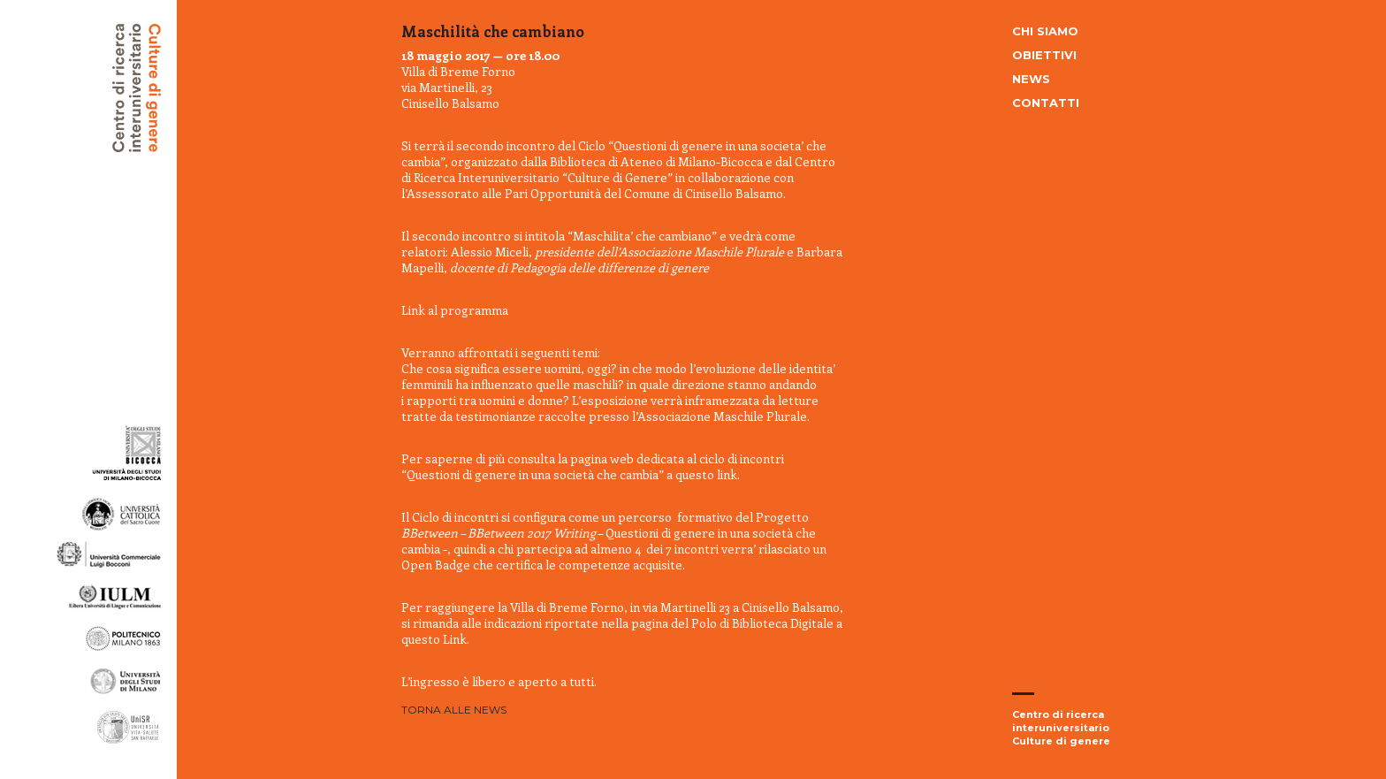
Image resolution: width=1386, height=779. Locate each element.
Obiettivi (1044, 55)
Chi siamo (1045, 31)
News (1031, 79)
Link (455, 638)
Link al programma (454, 310)
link (727, 474)
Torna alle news (453, 709)
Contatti (1045, 102)
